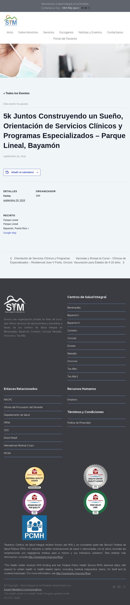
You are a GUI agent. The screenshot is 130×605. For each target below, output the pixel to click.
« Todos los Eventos (16, 93)
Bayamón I (72, 315)
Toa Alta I (72, 368)
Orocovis (72, 361)
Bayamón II (73, 323)
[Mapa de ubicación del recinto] (54, 229)
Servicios (48, 32)
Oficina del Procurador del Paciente (22, 407)
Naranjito (71, 353)
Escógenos (66, 32)
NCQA (6, 453)
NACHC (7, 399)
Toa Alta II (72, 376)
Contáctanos (115, 32)
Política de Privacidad (78, 422)
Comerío (71, 330)
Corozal (71, 338)
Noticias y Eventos (90, 32)
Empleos (72, 399)
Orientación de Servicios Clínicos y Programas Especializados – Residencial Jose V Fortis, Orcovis (41, 260)
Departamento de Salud (16, 415)
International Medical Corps (18, 445)
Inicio (10, 32)
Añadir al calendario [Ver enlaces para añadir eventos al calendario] (22, 172)
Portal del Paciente (65, 38)
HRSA (6, 422)
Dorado (71, 345)
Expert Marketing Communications (23, 588)
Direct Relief (9, 437)
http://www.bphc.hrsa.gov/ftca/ (45, 556)
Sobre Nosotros (28, 32)
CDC (5, 430)
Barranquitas (73, 307)
